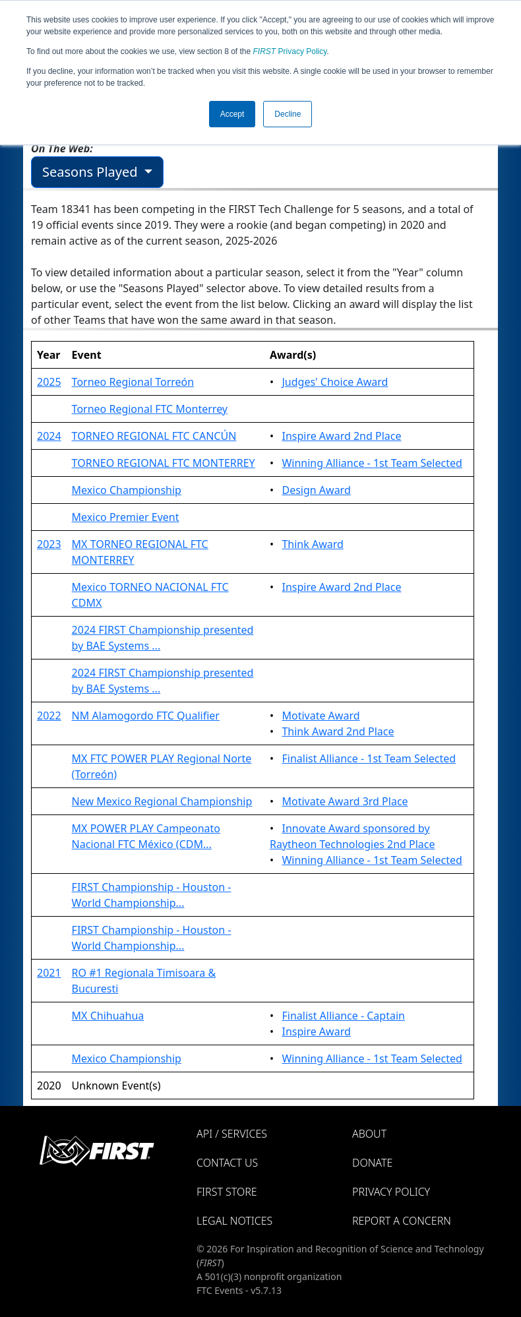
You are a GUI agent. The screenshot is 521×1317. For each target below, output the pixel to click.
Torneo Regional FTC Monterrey (150, 409)
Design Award (316, 490)
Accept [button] (232, 114)
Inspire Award (316, 1031)
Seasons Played (91, 172)
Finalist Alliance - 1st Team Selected (369, 758)
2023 (49, 544)
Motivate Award (320, 715)
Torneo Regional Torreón (133, 382)
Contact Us (227, 1162)
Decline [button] (287, 114)
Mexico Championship (126, 490)
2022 (49, 715)
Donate (372, 1162)
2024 (49, 436)
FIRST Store (227, 1191)
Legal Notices (234, 1220)
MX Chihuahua (108, 1015)
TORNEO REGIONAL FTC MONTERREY (163, 463)
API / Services (232, 1133)
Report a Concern (401, 1220)
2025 (49, 382)
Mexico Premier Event (125, 517)
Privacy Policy (290, 51)
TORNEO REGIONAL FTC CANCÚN (154, 436)
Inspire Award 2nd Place (341, 436)
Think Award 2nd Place (338, 731)
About (369, 1133)
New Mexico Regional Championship (162, 801)
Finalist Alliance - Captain (343, 1015)
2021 (49, 972)
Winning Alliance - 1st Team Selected (372, 463)
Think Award (312, 544)
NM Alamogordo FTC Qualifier (146, 715)
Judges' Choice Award (335, 382)
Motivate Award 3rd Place (345, 801)
